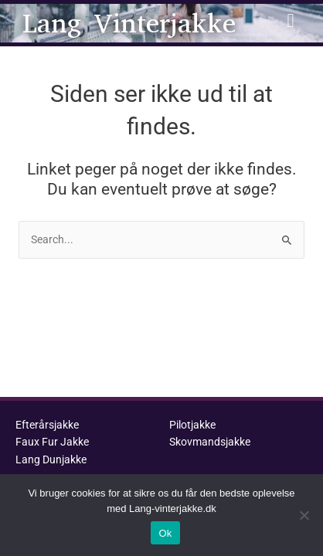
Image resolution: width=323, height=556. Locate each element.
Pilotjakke (192, 425)
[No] (303, 515)
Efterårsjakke (47, 425)
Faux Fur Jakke (52, 442)
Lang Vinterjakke (129, 23)
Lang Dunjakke (51, 459)
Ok (165, 533)
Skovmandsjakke (209, 442)
